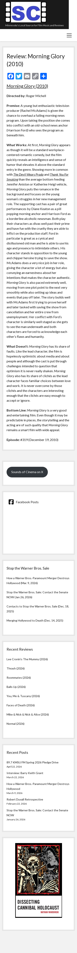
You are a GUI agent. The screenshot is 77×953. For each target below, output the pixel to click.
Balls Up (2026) (16, 686)
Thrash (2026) (16, 668)
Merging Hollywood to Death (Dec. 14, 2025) (35, 620)
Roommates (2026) (19, 677)
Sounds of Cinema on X (27, 472)
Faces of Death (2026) (21, 705)
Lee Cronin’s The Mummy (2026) (27, 659)
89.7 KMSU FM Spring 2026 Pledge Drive (33, 762)
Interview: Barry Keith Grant (25, 773)
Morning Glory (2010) (27, 85)
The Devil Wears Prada (28, 174)
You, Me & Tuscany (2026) (23, 696)
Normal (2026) (15, 723)
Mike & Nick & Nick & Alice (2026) (28, 714)
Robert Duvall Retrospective (25, 799)
